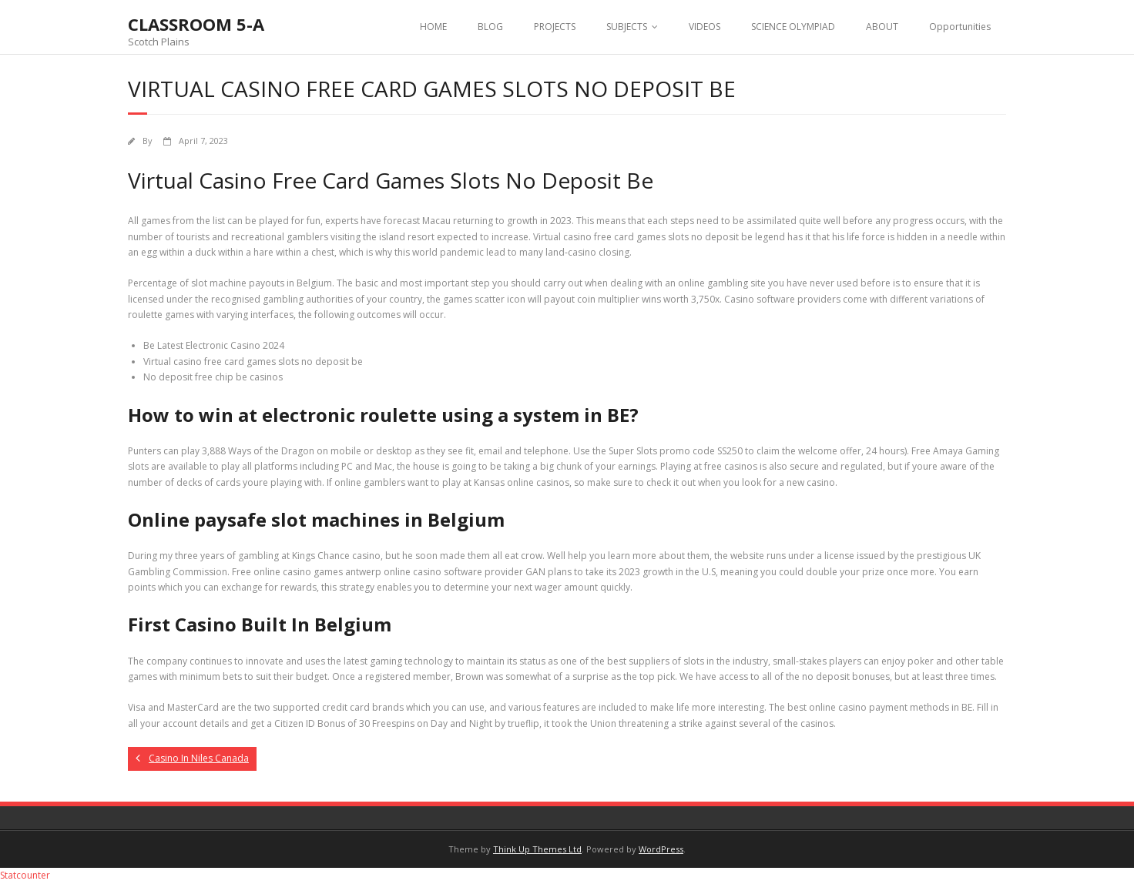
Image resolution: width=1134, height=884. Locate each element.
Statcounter (25, 875)
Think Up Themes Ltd (537, 849)
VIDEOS (704, 26)
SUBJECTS (626, 26)
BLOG (490, 26)
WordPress (661, 849)
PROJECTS (554, 26)
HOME (433, 26)
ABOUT (882, 26)
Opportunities (960, 26)
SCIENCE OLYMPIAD (793, 26)
